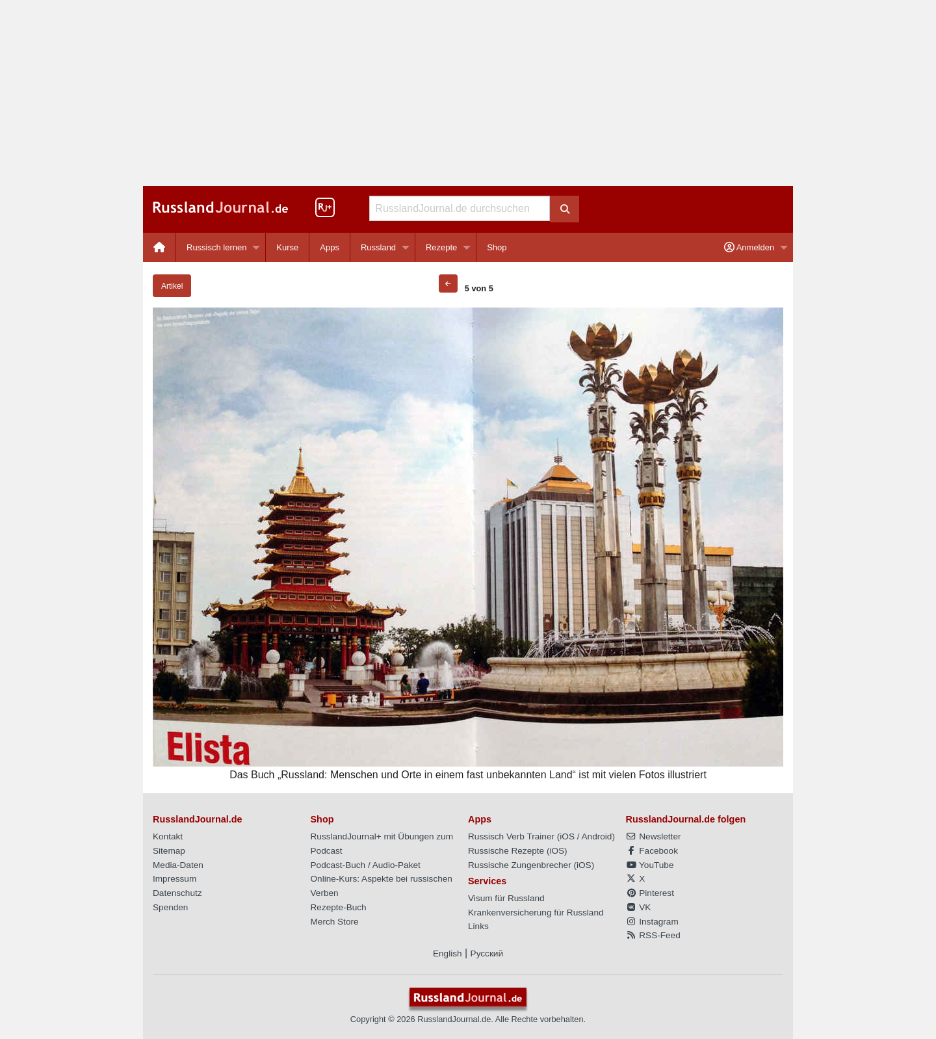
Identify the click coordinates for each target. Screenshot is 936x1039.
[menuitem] (159, 247)
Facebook (652, 851)
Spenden (170, 907)
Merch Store (335, 922)
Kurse (287, 247)
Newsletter (653, 836)
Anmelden (749, 247)
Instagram (652, 922)
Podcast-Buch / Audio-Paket (366, 865)
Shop (496, 247)
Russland (378, 247)
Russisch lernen (217, 247)
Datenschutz (177, 893)
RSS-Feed (653, 935)
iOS (567, 836)
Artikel (172, 286)
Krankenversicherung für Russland (536, 912)
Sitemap (169, 851)
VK (638, 907)
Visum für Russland (506, 898)
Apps (329, 247)
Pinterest (650, 893)
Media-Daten (178, 865)
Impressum (174, 879)
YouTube (650, 865)
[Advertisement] (468, 93)
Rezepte (441, 247)
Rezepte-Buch (339, 907)
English (447, 953)
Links (478, 926)
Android (597, 836)
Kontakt (168, 836)
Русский (487, 953)
